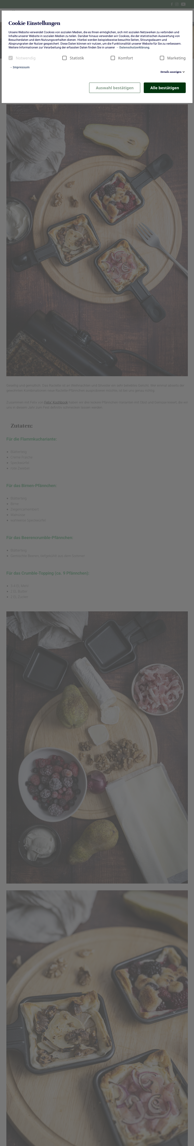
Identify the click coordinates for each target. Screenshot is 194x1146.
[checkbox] (10, 58)
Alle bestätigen (164, 87)
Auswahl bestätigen (115, 87)
